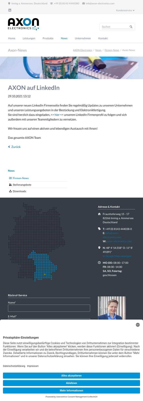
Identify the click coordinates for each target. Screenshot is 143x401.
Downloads (19, 191)
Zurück (15, 146)
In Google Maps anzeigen (117, 256)
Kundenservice (124, 10)
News (98, 50)
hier (57, 114)
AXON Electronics (82, 50)
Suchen (131, 26)
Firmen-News (112, 50)
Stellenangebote (22, 184)
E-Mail (14, 316)
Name (14, 302)
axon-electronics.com (119, 241)
